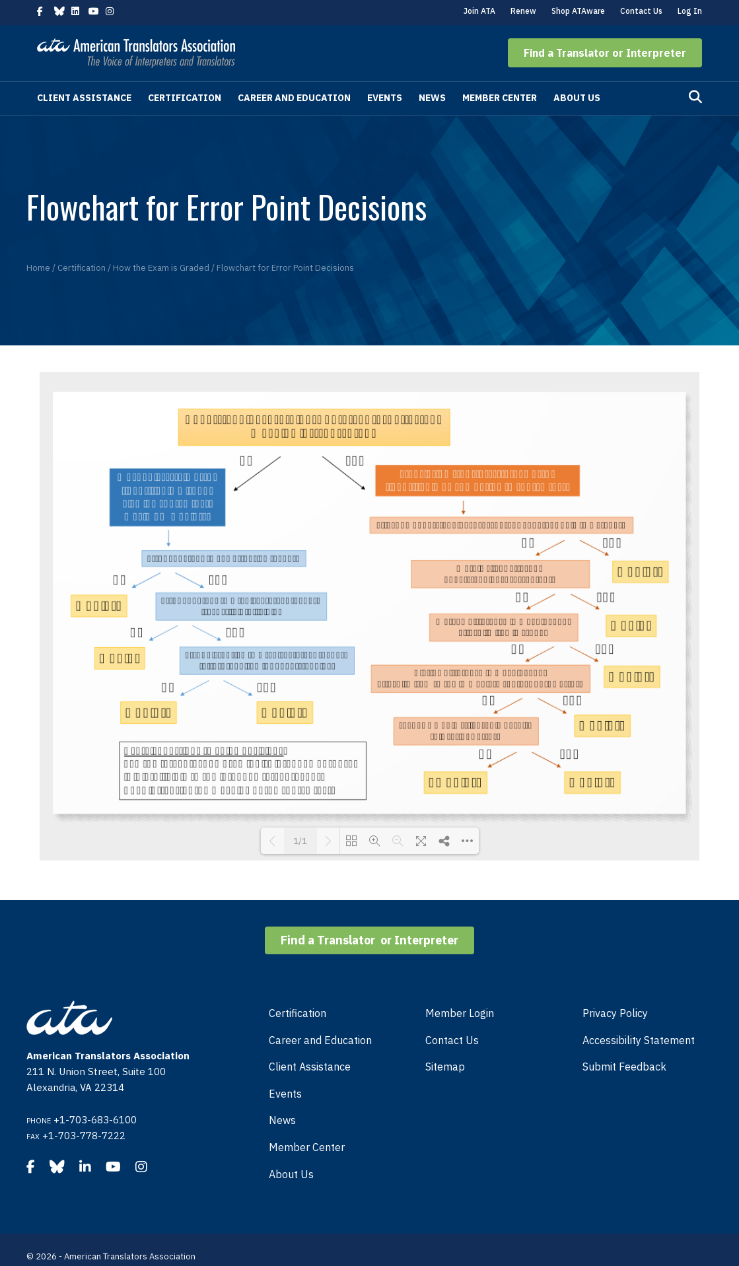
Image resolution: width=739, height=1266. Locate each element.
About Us (576, 98)
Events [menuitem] (285, 1093)
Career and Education (294, 98)
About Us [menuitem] (291, 1174)
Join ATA (479, 11)
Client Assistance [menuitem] (310, 1066)
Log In (690, 11)
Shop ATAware (578, 11)
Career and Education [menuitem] (320, 1040)
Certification (184, 98)
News (432, 98)
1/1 (300, 841)
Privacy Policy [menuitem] (615, 1013)
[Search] (695, 97)
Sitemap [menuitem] (445, 1066)
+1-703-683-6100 (95, 1119)
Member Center (499, 98)
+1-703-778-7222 (83, 1135)
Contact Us (641, 11)
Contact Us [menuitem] (452, 1040)
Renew (523, 11)
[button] (605, 52)
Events (384, 98)
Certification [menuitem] (297, 1013)
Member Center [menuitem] (307, 1147)
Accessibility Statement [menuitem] (638, 1040)
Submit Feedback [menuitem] (624, 1066)
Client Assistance (84, 98)
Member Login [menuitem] (459, 1013)
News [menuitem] (282, 1120)
